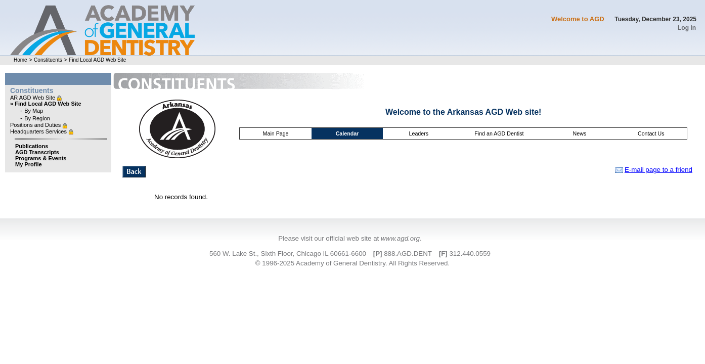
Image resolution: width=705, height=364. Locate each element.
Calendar (347, 133)
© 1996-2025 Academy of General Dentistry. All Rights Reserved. (352, 263)
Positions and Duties (36, 125)
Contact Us (651, 133)
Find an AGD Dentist (498, 133)
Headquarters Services (39, 131)
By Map (33, 111)
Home (20, 60)
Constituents (48, 60)
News (580, 133)
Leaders (419, 133)
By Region (37, 118)
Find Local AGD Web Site (97, 60)
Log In (687, 27)
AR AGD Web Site (33, 98)
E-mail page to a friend (653, 169)
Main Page (276, 133)
